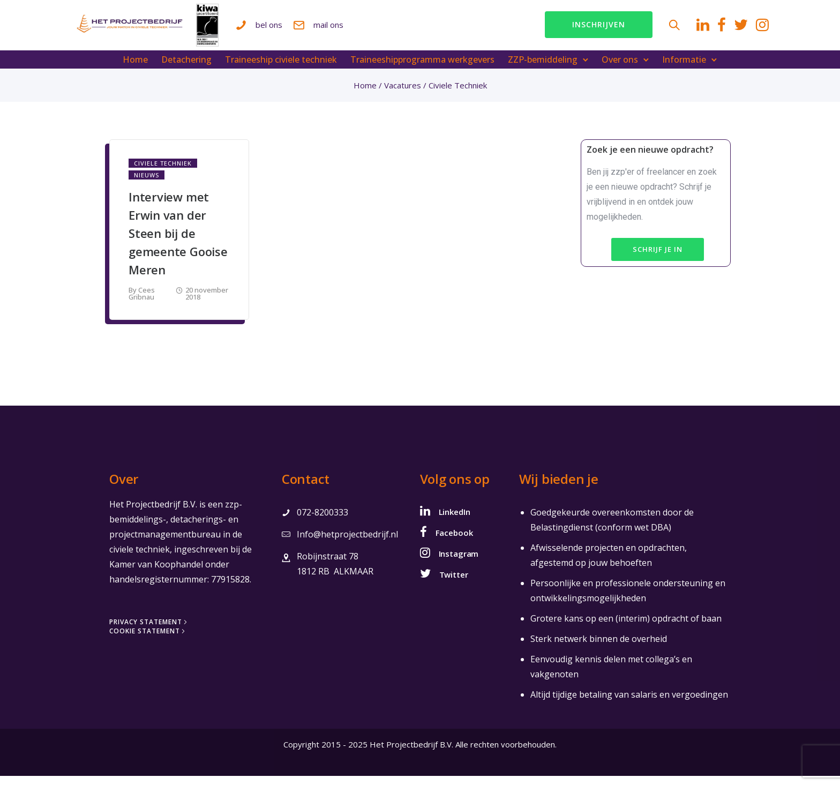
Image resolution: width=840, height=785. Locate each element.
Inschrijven (560, 29)
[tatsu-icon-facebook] (683, 29)
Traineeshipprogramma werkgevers (423, 68)
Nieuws (146, 184)
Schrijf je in (657, 258)
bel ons (338, 29)
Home (135, 68)
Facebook (454, 541)
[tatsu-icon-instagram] (724, 29)
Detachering (187, 68)
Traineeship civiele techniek (282, 68)
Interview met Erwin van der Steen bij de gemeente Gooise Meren (178, 242)
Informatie (685, 68)
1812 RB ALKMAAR (335, 580)
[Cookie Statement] (148, 640)
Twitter (453, 583)
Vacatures (402, 94)
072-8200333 (322, 521)
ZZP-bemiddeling (543, 68)
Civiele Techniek (163, 172)
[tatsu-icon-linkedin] (664, 29)
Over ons (620, 68)
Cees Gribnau (142, 302)
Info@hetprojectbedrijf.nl (347, 543)
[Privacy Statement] (149, 631)
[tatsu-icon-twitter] (703, 29)
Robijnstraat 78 (327, 565)
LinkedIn (454, 520)
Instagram (459, 562)
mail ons (397, 29)
